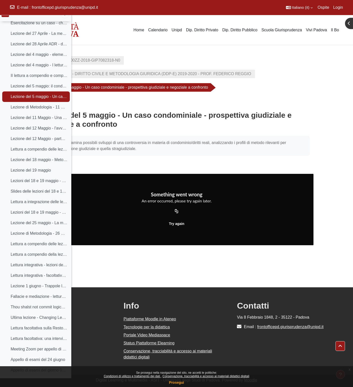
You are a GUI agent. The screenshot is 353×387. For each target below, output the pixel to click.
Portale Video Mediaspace (194, 335)
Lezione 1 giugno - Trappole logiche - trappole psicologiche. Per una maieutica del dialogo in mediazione (39, 294)
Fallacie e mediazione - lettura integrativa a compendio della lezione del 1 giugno (39, 305)
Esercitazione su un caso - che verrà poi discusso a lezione (39, 31)
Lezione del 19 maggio (31, 179)
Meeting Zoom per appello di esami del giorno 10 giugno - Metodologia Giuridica (39, 357)
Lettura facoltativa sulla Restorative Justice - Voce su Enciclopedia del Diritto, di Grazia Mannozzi (39, 336)
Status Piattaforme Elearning (196, 343)
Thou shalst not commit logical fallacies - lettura (39, 315)
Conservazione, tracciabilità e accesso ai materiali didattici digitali (205, 376)
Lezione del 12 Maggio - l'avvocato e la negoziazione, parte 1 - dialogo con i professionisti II (39, 137)
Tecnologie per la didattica (194, 327)
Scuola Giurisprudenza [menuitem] (281, 30)
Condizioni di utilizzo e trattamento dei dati (132, 376)
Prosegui (176, 382)
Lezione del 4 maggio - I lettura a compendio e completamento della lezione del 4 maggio (39, 73)
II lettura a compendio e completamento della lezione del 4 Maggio (39, 84)
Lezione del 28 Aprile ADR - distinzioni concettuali (39, 52)
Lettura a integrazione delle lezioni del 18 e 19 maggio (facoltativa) (39, 210)
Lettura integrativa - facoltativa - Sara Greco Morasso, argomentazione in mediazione (39, 284)
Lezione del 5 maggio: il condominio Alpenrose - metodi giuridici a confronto (39, 94)
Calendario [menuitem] (157, 30)
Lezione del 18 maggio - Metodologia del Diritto (39, 168)
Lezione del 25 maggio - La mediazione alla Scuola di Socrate (39, 231)
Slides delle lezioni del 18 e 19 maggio (39, 200)
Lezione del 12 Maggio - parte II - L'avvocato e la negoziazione (39, 147)
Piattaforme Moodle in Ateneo (197, 319)
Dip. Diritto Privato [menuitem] (202, 30)
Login (338, 7)
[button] (299, 7)
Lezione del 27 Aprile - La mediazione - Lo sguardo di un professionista (39, 42)
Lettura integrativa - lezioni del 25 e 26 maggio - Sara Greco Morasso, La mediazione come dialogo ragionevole (39, 273)
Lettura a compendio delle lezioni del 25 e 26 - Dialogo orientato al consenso (39, 252)
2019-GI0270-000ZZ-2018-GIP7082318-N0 (119, 60)
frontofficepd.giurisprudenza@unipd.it (65, 7)
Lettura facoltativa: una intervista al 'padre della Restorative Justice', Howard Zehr (39, 347)
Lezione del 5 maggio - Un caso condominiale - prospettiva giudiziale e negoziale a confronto (39, 105)
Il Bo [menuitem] (335, 30)
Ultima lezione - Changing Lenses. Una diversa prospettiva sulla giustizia (39, 326)
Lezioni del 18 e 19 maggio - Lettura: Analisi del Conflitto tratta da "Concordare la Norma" (39, 189)
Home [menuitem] (139, 30)
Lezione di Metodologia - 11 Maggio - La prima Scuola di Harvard (39, 115)
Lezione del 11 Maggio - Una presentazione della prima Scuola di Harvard (39, 126)
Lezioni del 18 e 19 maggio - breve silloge (39, 221)
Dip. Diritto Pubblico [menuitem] (239, 30)
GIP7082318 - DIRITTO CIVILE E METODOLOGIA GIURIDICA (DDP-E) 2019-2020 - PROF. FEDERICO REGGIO (187, 74)
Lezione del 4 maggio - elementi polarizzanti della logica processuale (39, 63)
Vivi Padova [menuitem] (316, 30)
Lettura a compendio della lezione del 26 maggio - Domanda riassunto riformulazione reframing (39, 263)
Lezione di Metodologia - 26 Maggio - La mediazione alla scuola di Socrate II (39, 242)
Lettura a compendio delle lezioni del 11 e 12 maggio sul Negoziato (39, 158)
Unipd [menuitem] (177, 30)
